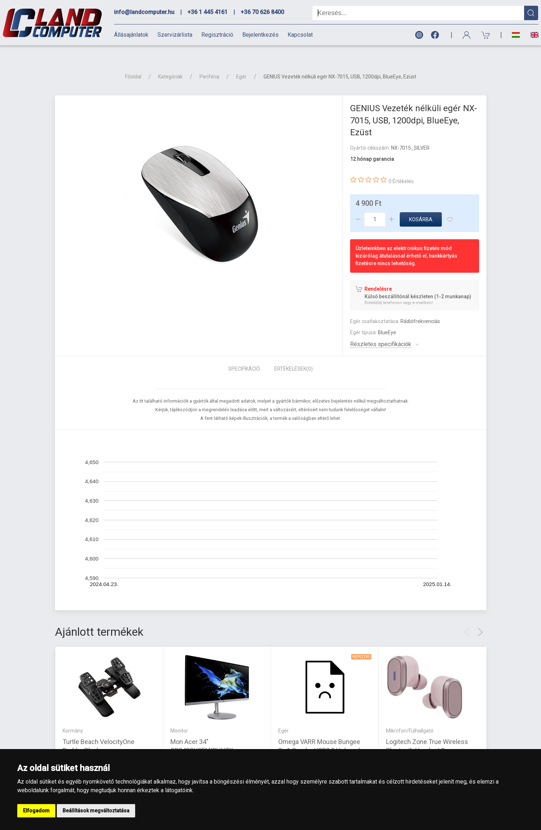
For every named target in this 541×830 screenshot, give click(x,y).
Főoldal (133, 64)
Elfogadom (36, 810)
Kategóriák (170, 64)
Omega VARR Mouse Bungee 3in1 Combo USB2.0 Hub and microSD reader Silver (319, 737)
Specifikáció (244, 356)
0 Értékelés (401, 169)
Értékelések (293, 356)
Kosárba (420, 207)
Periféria (209, 64)
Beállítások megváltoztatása (96, 810)
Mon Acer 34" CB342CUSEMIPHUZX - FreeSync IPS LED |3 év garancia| (216, 737)
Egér (241, 64)
